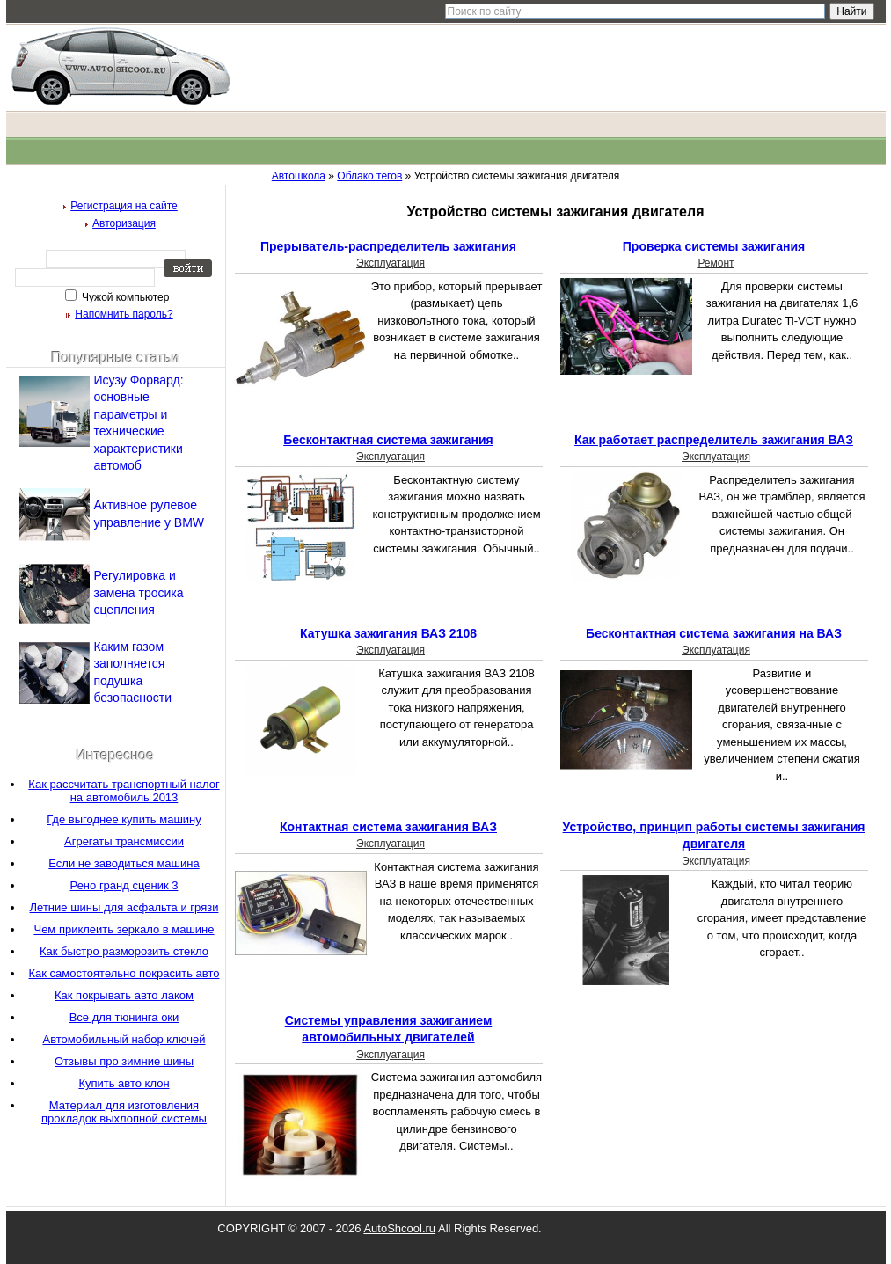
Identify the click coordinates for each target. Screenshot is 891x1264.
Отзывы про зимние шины (124, 1061)
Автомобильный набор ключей (123, 1039)
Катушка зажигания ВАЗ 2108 (388, 633)
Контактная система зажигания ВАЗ (388, 827)
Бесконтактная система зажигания (388, 440)
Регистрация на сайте (124, 206)
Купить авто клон (123, 1083)
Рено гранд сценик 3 (124, 885)
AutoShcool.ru (399, 1228)
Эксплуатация (390, 263)
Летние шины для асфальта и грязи (124, 907)
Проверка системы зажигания (714, 246)
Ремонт (715, 263)
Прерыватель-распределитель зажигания (388, 246)
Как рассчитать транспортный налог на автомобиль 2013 (123, 791)
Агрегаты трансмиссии (124, 841)
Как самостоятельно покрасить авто (124, 973)
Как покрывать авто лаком (124, 995)
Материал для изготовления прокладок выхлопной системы (124, 1112)
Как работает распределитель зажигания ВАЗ (713, 440)
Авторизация (124, 223)
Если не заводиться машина (123, 863)
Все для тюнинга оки (124, 1017)
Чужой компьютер (124, 297)
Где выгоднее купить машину (124, 819)
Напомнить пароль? (123, 314)
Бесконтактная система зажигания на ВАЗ (714, 633)
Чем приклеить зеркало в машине (123, 929)
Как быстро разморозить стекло (124, 951)
